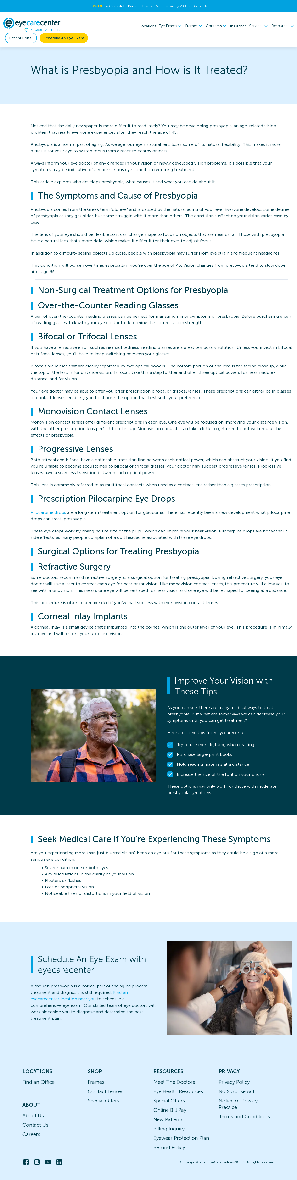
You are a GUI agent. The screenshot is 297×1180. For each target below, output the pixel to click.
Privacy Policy (234, 1082)
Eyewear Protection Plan (181, 1138)
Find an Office (38, 1082)
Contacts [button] (217, 26)
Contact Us (35, 1125)
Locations (147, 26)
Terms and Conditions (244, 1116)
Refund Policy (169, 1147)
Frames (96, 1082)
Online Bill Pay (169, 1110)
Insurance (238, 26)
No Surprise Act (236, 1091)
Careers (31, 1134)
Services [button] (259, 26)
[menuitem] (171, 26)
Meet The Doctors (174, 1082)
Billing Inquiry (169, 1129)
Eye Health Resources (178, 1091)
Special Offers (103, 1101)
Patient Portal (21, 38)
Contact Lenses (105, 1091)
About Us (33, 1116)
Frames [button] (194, 26)
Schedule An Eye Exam (64, 38)
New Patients (168, 1119)
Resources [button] (283, 26)
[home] (32, 24)
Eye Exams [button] (171, 26)
